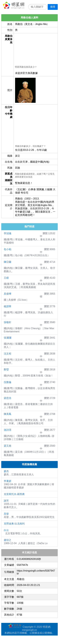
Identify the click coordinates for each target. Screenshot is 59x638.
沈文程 (7, 353)
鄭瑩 (6, 369)
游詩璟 (7, 430)
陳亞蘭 (7, 262)
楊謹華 (7, 306)
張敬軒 (7, 322)
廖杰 (6, 471)
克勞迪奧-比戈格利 (14, 523)
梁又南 (7, 445)
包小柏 (7, 249)
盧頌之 (7, 540)
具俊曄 (7, 293)
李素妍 (7, 481)
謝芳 (6, 500)
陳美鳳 (7, 414)
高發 (6, 513)
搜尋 (52, 6)
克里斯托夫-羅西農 (14, 494)
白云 (6, 530)
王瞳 (6, 278)
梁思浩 (7, 398)
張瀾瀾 (7, 337)
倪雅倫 (7, 382)
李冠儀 (7, 233)
